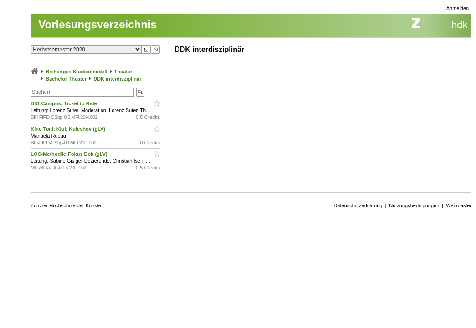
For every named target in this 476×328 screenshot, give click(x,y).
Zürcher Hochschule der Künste (66, 205)
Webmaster (458, 205)
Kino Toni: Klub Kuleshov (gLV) (69, 129)
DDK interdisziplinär (117, 79)
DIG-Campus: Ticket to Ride (64, 103)
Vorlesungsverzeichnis (97, 24)
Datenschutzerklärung (357, 205)
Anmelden (457, 8)
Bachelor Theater (66, 79)
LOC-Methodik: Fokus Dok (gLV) (70, 154)
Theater (123, 71)
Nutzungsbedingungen (414, 205)
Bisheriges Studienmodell (76, 71)
